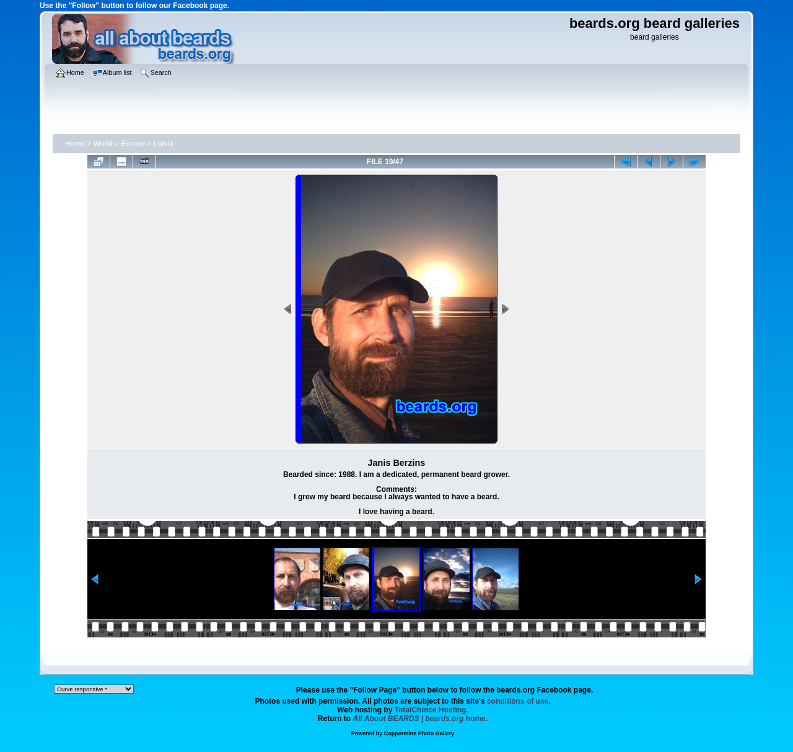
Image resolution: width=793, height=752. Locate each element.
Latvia (163, 143)
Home (75, 143)
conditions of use (517, 701)
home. (420, 718)
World (103, 143)
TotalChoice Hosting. (431, 710)
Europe (133, 143)
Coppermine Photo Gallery (419, 733)
